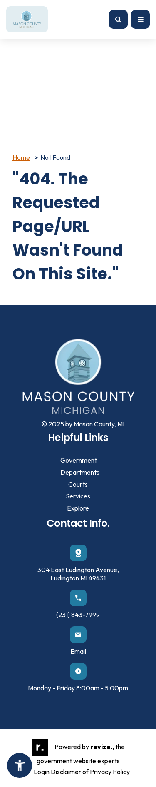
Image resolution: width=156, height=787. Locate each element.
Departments (79, 472)
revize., (102, 746)
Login (42, 771)
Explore (78, 508)
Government (78, 460)
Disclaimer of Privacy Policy (90, 771)
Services (78, 496)
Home (21, 157)
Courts (78, 484)
